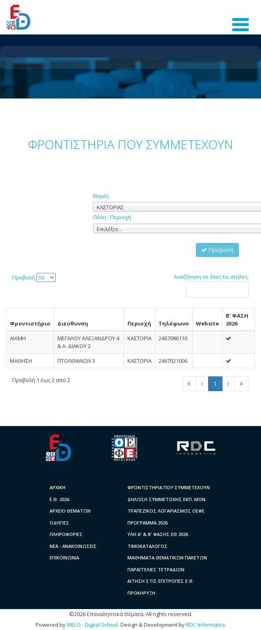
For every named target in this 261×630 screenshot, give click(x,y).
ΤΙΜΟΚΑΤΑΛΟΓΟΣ (147, 546)
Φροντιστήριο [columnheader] (30, 323)
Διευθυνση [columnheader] (72, 323)
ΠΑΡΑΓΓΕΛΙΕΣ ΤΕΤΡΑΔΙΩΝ (155, 569)
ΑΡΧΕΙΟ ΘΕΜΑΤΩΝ (70, 511)
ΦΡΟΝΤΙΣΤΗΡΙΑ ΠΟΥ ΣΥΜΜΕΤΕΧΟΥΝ (168, 487)
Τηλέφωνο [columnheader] (174, 323)
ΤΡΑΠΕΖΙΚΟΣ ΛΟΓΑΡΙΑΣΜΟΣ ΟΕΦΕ (165, 511)
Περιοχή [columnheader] (139, 323)
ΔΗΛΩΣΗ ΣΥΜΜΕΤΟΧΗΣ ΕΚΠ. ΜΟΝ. (167, 499)
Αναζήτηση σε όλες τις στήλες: (211, 285)
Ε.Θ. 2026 (59, 499)
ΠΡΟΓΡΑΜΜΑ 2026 (147, 523)
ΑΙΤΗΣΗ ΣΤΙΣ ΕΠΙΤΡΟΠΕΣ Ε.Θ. (160, 581)
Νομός (101, 195)
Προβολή (217, 250)
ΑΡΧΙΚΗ (58, 487)
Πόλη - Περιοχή (112, 217)
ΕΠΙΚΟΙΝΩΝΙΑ (64, 557)
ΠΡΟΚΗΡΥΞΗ (141, 593)
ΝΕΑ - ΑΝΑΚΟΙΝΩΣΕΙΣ (73, 546)
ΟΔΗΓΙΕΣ (59, 523)
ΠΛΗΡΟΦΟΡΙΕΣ (66, 534)
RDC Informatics (205, 624)
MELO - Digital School (92, 624)
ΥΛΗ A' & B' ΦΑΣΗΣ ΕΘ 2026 (157, 534)
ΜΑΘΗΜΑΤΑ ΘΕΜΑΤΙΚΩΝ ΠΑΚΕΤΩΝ (167, 557)
